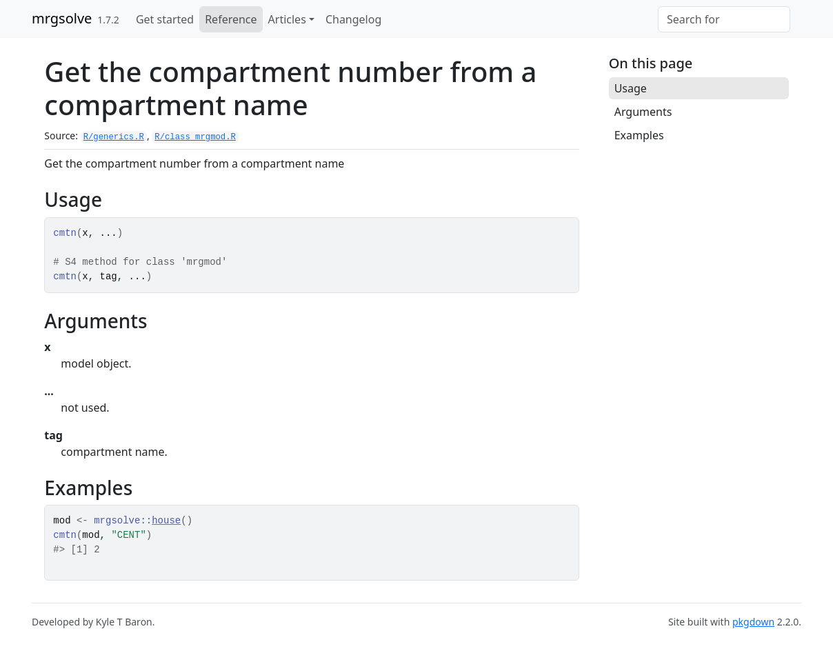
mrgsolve (62, 18)
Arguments (643, 111)
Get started (165, 19)
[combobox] (724, 19)
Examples (639, 135)
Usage (630, 88)
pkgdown (753, 621)
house (166, 520)
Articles (287, 19)
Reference (231, 19)
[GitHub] (795, 11)
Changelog (353, 19)
